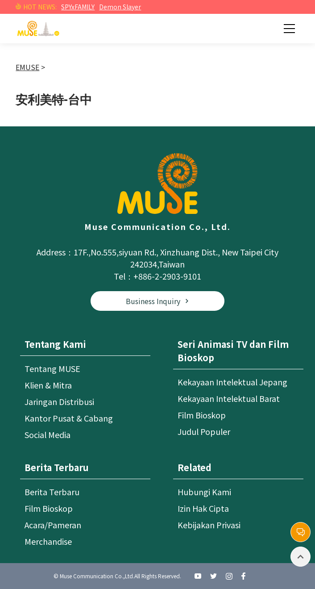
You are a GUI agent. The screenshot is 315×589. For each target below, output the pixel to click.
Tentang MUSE (52, 368)
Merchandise (48, 541)
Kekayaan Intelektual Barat (229, 398)
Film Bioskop (202, 415)
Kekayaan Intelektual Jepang (232, 382)
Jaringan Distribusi (59, 401)
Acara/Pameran (53, 525)
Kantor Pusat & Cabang (69, 418)
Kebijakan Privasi (209, 525)
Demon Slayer (120, 6)
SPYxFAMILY (78, 6)
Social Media (47, 434)
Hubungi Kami (204, 491)
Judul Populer (204, 431)
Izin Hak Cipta (203, 508)
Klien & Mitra (48, 385)
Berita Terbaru (52, 491)
